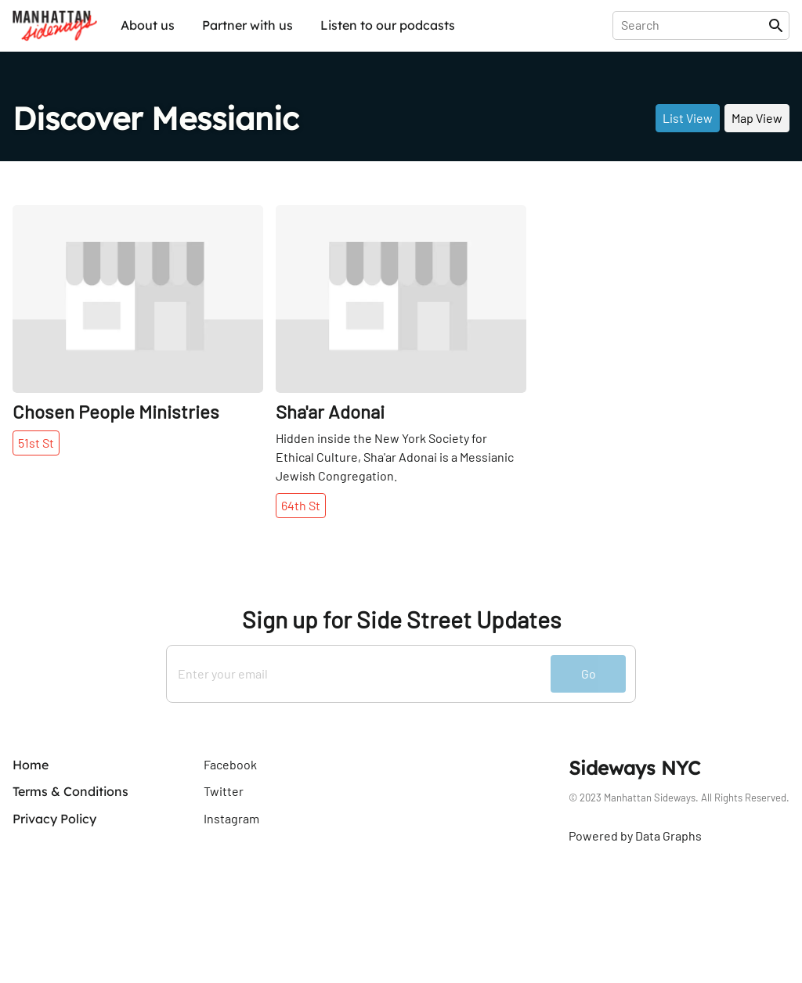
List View (688, 117)
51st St (36, 442)
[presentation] (693, 25)
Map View (757, 117)
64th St (300, 505)
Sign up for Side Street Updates (401, 619)
